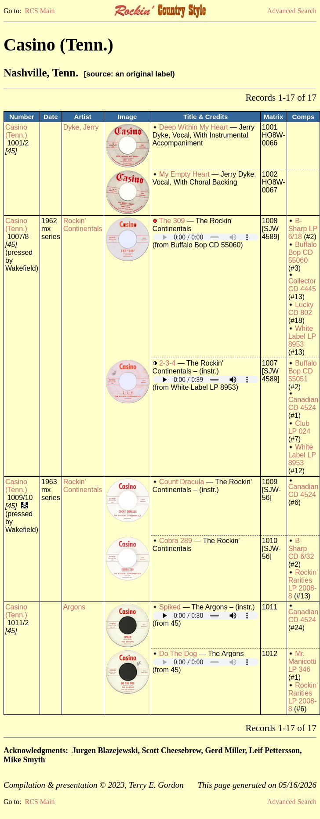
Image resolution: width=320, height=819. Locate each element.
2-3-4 (167, 363)
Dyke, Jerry (81, 127)
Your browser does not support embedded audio (205, 237)
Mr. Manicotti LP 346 (302, 661)
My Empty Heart (184, 174)
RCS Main (40, 10)
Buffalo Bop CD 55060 (302, 252)
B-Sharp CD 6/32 (301, 548)
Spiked (170, 607)
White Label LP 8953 (302, 336)
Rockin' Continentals (82, 224)
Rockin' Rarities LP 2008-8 (303, 584)
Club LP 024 (299, 427)
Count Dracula (181, 482)
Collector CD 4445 (302, 285)
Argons (74, 607)
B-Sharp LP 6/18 (302, 228)
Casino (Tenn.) (16, 131)
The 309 (172, 221)
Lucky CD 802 (300, 308)
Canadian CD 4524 (303, 403)
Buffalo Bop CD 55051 (302, 371)
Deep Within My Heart (193, 127)
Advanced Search (291, 10)
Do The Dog (178, 653)
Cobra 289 (175, 540)
